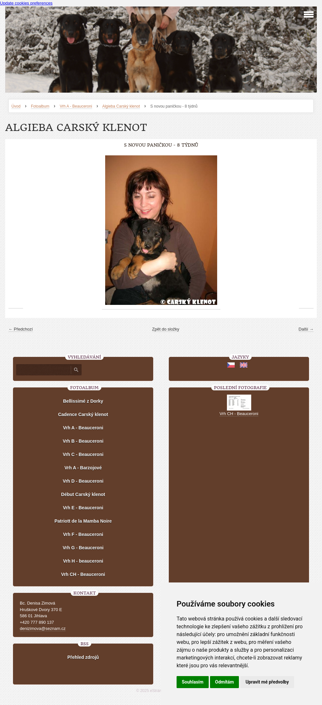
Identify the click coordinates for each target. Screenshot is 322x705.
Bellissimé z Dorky (83, 401)
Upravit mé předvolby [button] (267, 682)
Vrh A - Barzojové (83, 467)
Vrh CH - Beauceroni (83, 574)
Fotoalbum (40, 106)
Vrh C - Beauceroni (83, 454)
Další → (306, 329)
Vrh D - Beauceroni (83, 481)
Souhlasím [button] (193, 682)
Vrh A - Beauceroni (76, 106)
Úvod (15, 106)
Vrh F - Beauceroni (83, 534)
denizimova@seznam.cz (43, 628)
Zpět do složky (166, 329)
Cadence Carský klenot (83, 414)
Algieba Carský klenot (121, 106)
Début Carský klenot (83, 494)
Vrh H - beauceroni (83, 561)
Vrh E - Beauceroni (83, 507)
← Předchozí (20, 329)
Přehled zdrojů (83, 657)
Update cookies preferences (26, 3)
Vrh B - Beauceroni (83, 441)
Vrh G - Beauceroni (83, 547)
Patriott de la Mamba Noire (83, 521)
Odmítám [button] (224, 682)
